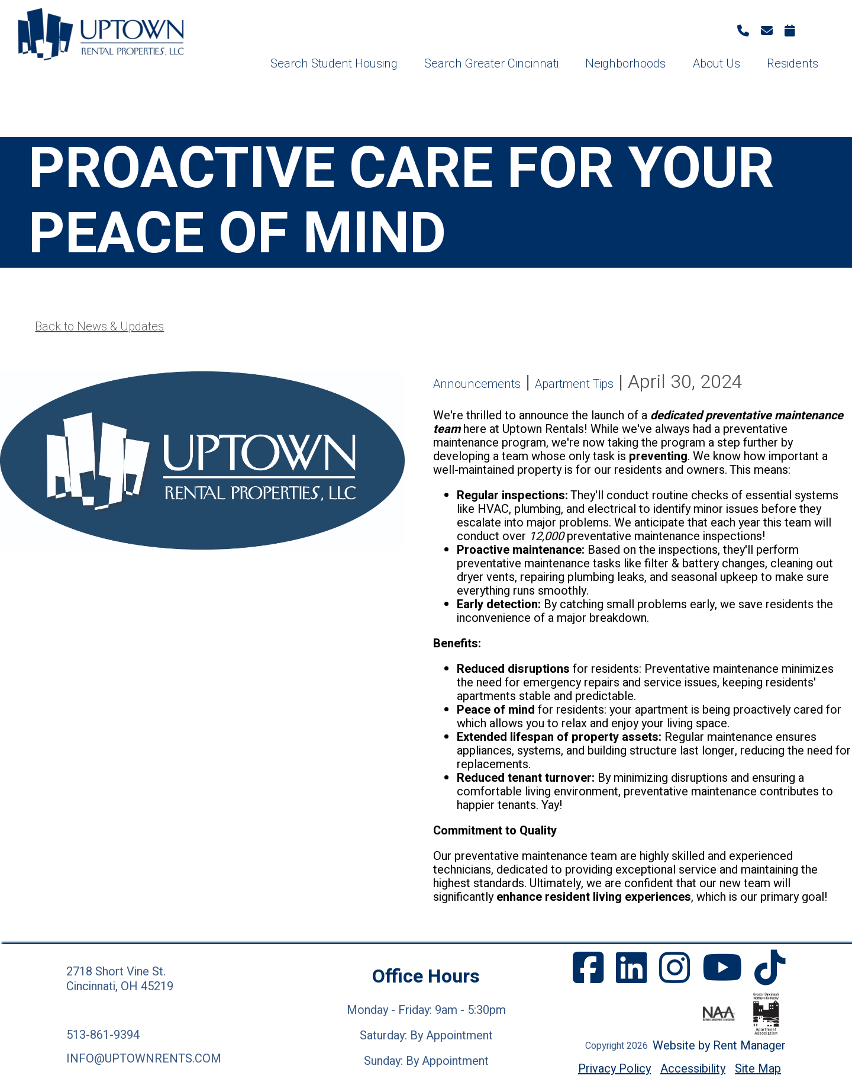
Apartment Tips (574, 384)
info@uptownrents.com (143, 1058)
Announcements (477, 384)
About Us (716, 63)
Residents (792, 63)
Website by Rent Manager (719, 1045)
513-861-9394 (103, 1035)
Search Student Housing (334, 63)
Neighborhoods (625, 63)
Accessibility (692, 1069)
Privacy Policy (614, 1069)
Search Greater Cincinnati (491, 63)
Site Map (758, 1069)
